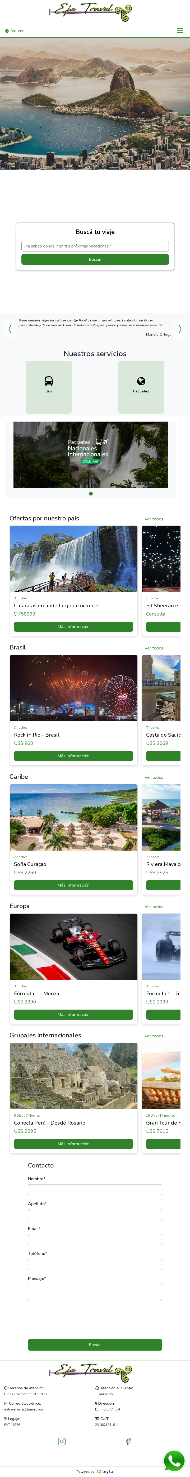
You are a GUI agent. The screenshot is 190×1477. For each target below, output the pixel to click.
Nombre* (36, 1179)
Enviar (95, 1345)
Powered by (95, 1471)
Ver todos (154, 519)
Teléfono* (37, 1254)
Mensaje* (37, 1278)
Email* (34, 1229)
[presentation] (95, 1320)
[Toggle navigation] (180, 30)
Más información (74, 627)
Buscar (95, 259)
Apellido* (37, 1204)
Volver (14, 31)
